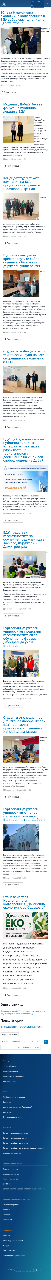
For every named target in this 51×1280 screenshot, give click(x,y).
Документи (7, 1220)
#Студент (6, 1245)
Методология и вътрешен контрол (21, 1026)
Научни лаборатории (11, 1205)
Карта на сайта (9, 1250)
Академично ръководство (13, 1076)
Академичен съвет (10, 1071)
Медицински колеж (11, 1174)
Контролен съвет (9, 1081)
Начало (5, 1042)
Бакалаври (7, 1102)
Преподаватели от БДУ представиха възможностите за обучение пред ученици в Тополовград (23, 1012)
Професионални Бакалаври (14, 1097)
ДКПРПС (6, 1184)
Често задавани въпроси (13, 1241)
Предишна (16, 1042)
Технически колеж (10, 1179)
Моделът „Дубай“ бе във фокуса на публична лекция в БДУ (22, 108)
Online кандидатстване (12, 1117)
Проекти (6, 1215)
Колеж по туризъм (10, 1169)
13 (19, 1047)
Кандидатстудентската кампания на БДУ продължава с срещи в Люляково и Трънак (21, 183)
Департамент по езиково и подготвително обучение (24, 1189)
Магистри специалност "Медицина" (17, 1107)
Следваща (27, 1047)
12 (14, 1047)
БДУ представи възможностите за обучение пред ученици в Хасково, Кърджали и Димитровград (24, 539)
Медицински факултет (12, 1153)
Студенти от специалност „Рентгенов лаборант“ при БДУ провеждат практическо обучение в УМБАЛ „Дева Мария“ (24, 724)
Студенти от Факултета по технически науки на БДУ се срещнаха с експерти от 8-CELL (24, 356)
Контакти (6, 1236)
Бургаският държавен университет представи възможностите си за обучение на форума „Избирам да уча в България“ (22, 637)
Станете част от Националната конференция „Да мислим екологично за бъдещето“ (24, 902)
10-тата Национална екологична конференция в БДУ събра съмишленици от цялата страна (23, 17)
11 (8, 1047)
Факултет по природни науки (15, 1138)
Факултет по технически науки (15, 1133)
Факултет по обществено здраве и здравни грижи (23, 1148)
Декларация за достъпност (14, 1255)
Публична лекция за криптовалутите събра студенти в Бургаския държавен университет (21, 260)
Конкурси (6, 1210)
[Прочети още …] (10, 92)
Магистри (7, 1112)
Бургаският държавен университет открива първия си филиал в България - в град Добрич (24, 814)
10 (3, 1047)
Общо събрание (9, 1066)
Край (37, 1047)
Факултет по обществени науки (15, 1143)
